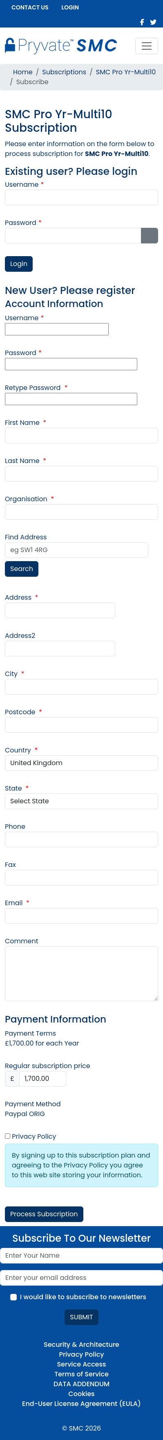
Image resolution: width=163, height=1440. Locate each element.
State (17, 788)
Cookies (81, 1394)
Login (70, 7)
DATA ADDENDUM (81, 1384)
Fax (10, 864)
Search (21, 568)
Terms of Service (81, 1374)
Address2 (20, 635)
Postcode (23, 712)
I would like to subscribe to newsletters (83, 1297)
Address (21, 597)
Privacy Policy (30, 1136)
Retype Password (36, 387)
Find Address (26, 537)
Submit (81, 1317)
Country (21, 750)
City (14, 674)
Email (17, 903)
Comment (21, 941)
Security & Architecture (81, 1344)
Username (24, 184)
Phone (15, 826)
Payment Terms (30, 1033)
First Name (25, 422)
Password (23, 222)
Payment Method (33, 1104)
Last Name (25, 460)
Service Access (81, 1364)
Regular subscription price (47, 1066)
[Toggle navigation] (146, 46)
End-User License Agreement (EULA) (81, 1403)
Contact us (30, 7)
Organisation (29, 499)
